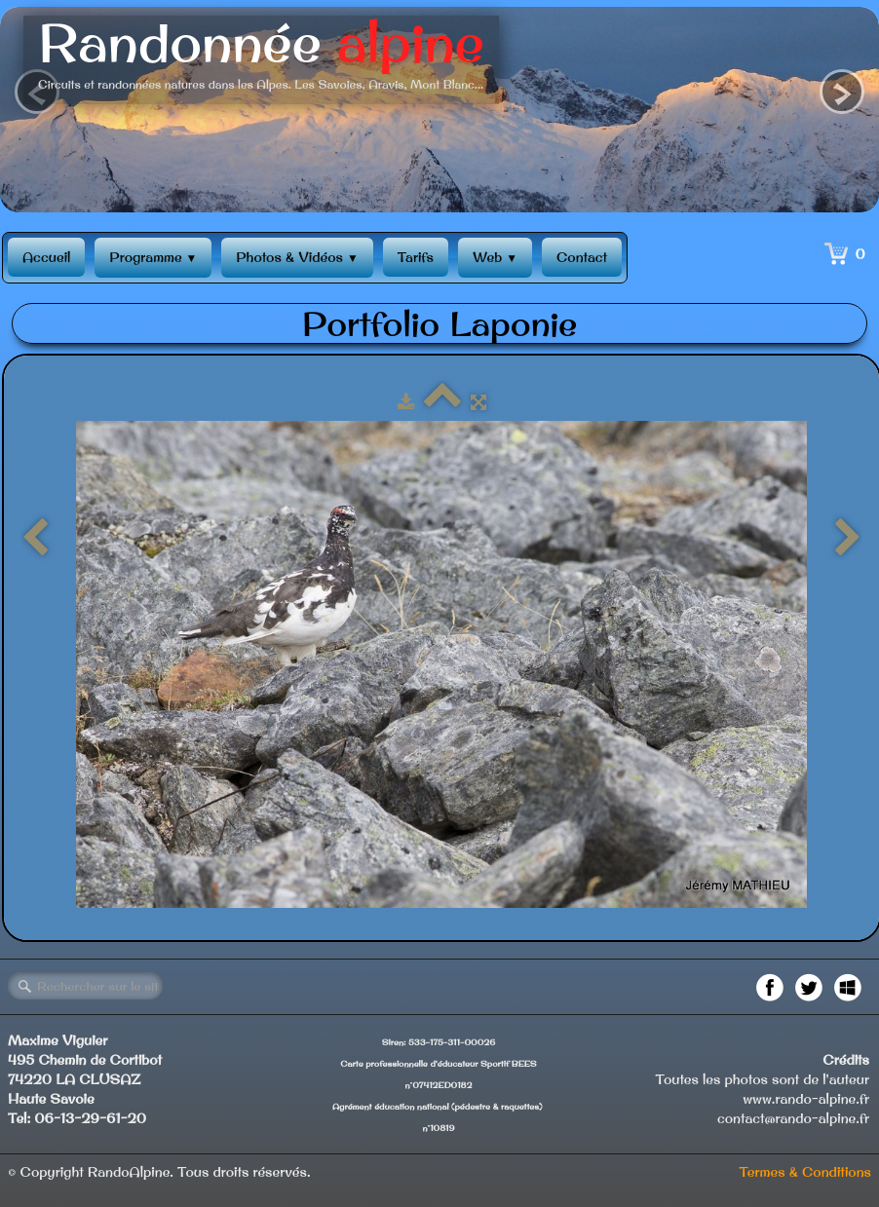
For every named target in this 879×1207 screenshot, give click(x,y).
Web (495, 257)
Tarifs (416, 257)
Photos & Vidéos (297, 257)
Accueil (46, 257)
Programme (153, 257)
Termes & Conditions (805, 1172)
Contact (581, 257)
